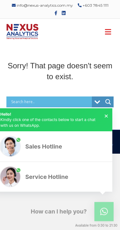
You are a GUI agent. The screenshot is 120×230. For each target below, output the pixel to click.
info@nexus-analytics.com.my (42, 5)
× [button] (106, 116)
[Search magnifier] (108, 101)
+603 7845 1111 (93, 5)
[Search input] (50, 101)
